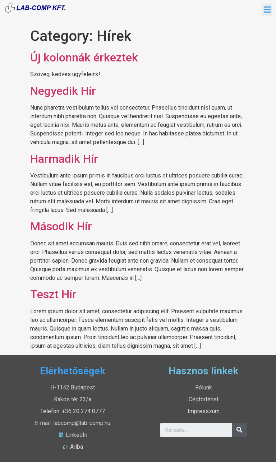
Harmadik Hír (64, 159)
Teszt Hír (53, 294)
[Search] (239, 430)
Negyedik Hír (63, 91)
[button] (267, 9)
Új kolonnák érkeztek (84, 57)
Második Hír (61, 226)
